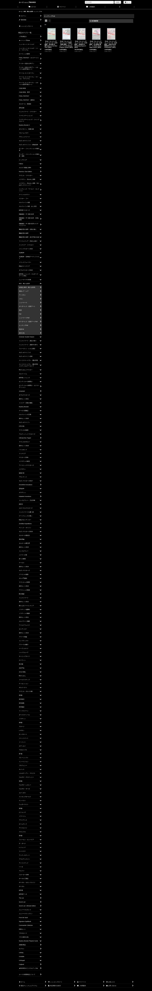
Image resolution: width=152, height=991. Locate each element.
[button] (119, 7)
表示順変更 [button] (94, 21)
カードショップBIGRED (27, 2)
